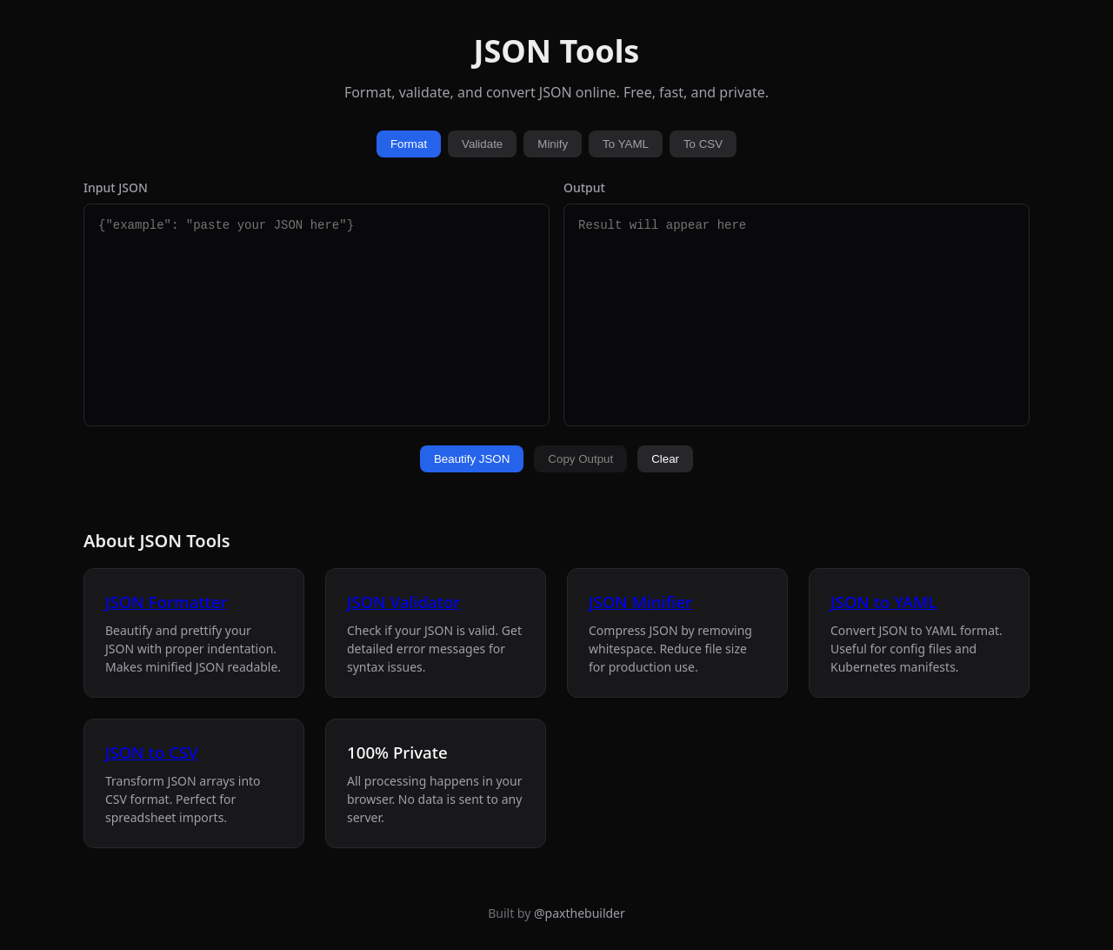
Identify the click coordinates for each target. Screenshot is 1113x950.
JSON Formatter (166, 601)
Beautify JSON (472, 458)
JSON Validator (403, 601)
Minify (552, 144)
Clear (665, 458)
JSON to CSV (151, 752)
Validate (482, 144)
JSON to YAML (883, 601)
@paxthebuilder (579, 913)
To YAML (626, 144)
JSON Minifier (640, 601)
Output (584, 187)
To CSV (703, 144)
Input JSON (115, 187)
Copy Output (580, 458)
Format (408, 144)
